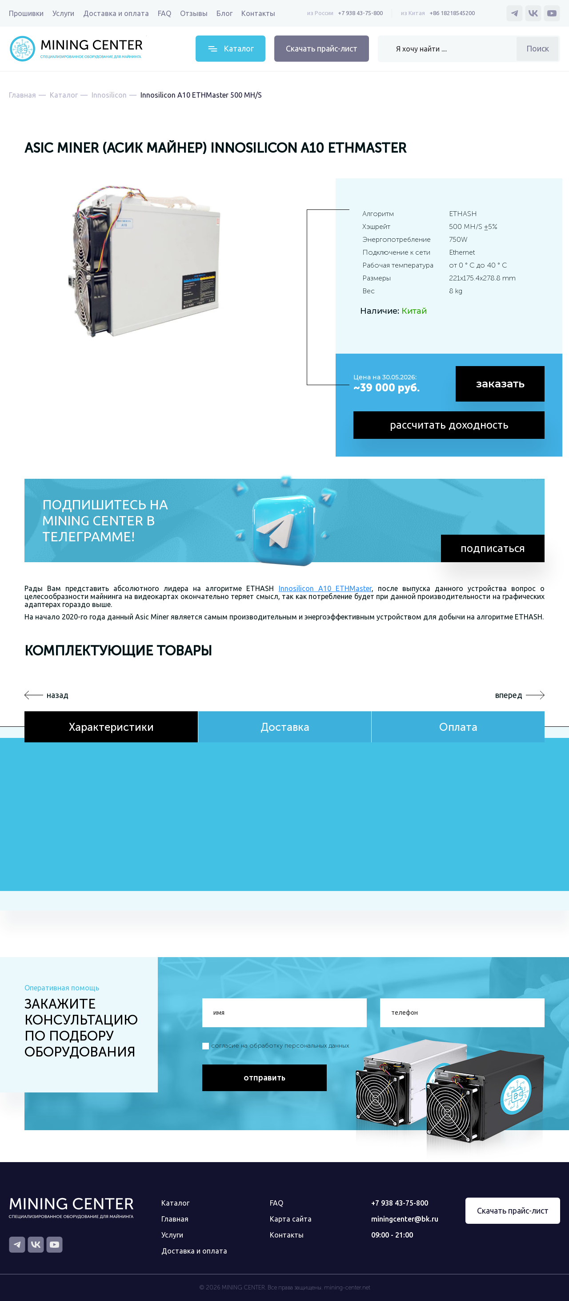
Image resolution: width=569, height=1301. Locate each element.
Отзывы (194, 13)
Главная (174, 1219)
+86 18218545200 (452, 13)
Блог (224, 13)
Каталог (175, 1203)
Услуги (63, 13)
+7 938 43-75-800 (360, 13)
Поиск (537, 48)
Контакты (258, 13)
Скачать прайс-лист (321, 48)
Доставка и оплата (116, 13)
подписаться (493, 548)
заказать (500, 383)
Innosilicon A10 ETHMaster (325, 588)
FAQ (164, 13)
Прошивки (26, 13)
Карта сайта (291, 1219)
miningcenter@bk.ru (404, 1219)
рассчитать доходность (449, 425)
